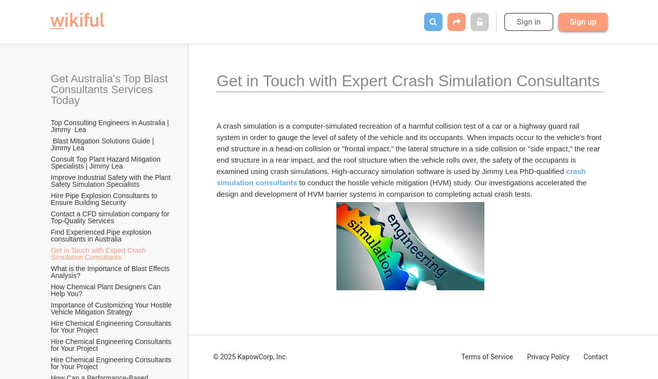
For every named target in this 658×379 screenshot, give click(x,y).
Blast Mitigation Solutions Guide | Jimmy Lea (103, 144)
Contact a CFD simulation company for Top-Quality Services (111, 217)
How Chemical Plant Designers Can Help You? (106, 290)
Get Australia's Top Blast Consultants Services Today (111, 89)
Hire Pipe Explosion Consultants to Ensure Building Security (105, 199)
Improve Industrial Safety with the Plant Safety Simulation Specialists (112, 180)
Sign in (528, 22)
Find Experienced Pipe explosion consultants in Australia (102, 235)
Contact (596, 357)
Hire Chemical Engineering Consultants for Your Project (112, 326)
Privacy (548, 357)
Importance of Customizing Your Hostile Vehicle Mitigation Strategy (112, 308)
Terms (487, 357)
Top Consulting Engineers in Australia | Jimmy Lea (111, 126)
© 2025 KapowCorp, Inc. (250, 357)
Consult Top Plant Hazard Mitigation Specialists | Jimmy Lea (106, 162)
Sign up (583, 22)
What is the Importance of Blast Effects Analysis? (111, 272)
